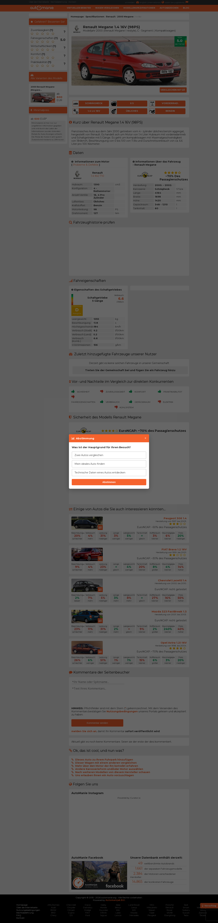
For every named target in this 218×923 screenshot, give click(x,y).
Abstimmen (109, 482)
